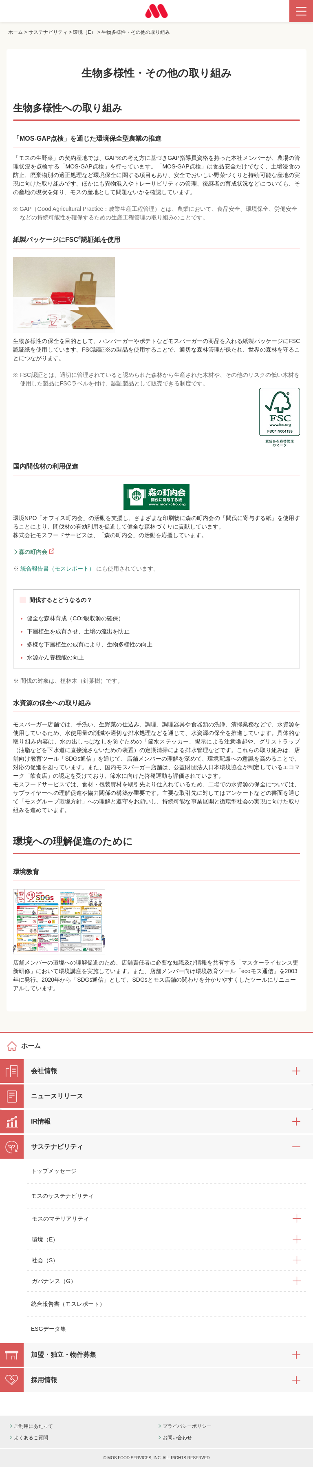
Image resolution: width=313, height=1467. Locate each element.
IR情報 (41, 1121)
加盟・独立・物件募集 (63, 1354)
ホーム (15, 32)
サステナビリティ (48, 32)
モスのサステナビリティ (62, 1196)
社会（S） (45, 1260)
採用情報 (44, 1379)
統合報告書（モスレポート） (58, 568)
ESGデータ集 (48, 1328)
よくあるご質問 (31, 1437)
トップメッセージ (54, 1171)
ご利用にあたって (33, 1426)
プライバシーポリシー (187, 1426)
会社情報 (44, 1070)
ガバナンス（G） (54, 1281)
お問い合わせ (177, 1437)
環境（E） (84, 32)
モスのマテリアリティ (60, 1218)
